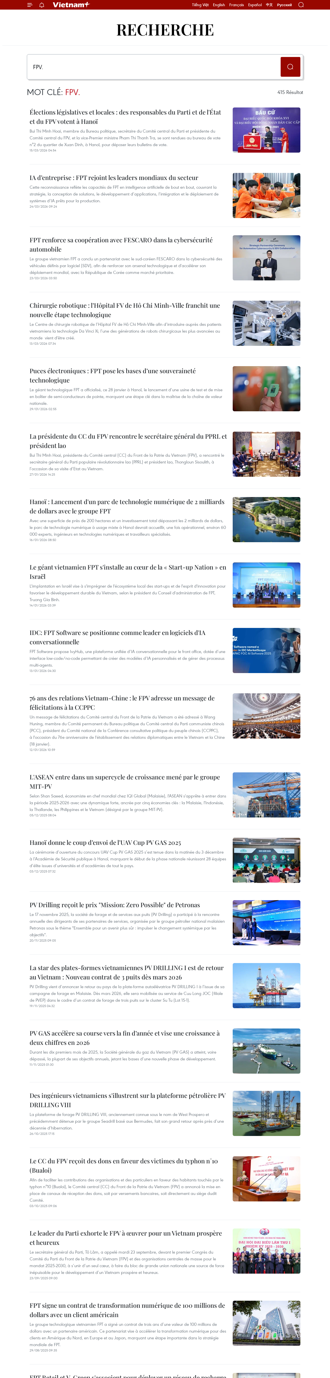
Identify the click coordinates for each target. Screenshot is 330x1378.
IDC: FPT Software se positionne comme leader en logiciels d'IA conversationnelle (117, 637)
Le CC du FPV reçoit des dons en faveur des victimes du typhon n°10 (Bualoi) (124, 1165)
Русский (284, 5)
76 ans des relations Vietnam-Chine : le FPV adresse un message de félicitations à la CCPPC (122, 702)
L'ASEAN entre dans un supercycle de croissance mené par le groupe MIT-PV (125, 781)
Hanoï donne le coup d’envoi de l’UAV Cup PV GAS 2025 (105, 842)
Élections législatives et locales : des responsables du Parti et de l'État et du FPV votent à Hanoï (125, 117)
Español (255, 4)
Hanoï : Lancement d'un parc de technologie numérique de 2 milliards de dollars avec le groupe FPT (127, 506)
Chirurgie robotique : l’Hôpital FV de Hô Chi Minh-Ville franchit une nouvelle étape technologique (125, 310)
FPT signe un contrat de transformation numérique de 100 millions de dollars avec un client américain (127, 1310)
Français (236, 4)
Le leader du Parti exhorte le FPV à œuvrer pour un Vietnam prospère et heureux (126, 1238)
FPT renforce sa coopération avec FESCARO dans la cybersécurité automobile (121, 244)
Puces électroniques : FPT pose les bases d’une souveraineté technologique (113, 375)
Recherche (165, 28)
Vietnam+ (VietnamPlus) (71, 5)
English (219, 4)
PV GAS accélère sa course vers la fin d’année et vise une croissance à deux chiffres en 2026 (125, 1038)
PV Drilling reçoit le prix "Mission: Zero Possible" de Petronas (115, 904)
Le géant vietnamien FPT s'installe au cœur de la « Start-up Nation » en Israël (128, 572)
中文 (269, 5)
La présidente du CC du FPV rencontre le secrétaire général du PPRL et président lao (128, 441)
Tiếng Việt (200, 4)
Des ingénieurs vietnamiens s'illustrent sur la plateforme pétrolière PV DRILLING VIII (127, 1100)
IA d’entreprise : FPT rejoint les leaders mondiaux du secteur (114, 177)
